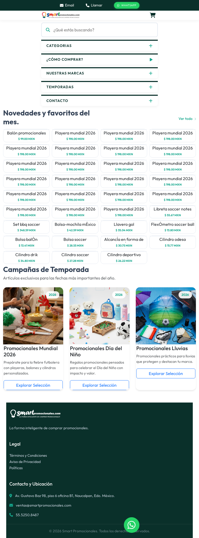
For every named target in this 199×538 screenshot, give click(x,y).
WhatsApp (127, 5)
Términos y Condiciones (28, 455)
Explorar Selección (33, 385)
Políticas (16, 468)
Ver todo (187, 118)
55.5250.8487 (27, 515)
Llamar (94, 5)
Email (67, 5)
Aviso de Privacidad (25, 461)
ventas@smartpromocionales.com (43, 505)
